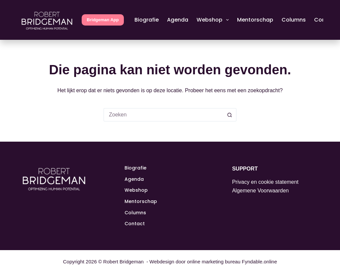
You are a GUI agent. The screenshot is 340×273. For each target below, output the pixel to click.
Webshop (214, 20)
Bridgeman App (103, 19)
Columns (294, 20)
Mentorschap (255, 20)
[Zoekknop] (229, 114)
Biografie (146, 20)
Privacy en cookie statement (265, 182)
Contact (135, 224)
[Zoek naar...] (163, 114)
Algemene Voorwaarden (260, 190)
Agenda (177, 20)
